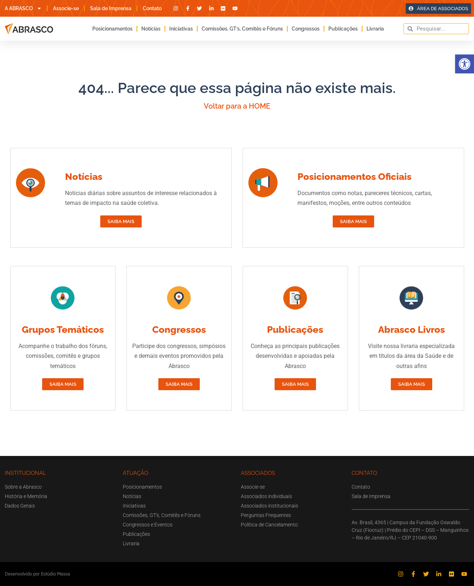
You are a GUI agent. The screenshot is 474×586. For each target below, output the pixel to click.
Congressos (306, 29)
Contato (152, 8)
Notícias (151, 29)
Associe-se (66, 8)
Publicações (343, 29)
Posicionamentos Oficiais (354, 176)
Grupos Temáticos (63, 329)
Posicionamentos (112, 29)
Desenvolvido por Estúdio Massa (37, 574)
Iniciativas (181, 29)
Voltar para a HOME (237, 106)
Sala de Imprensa (110, 8)
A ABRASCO (23, 8)
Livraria (375, 29)
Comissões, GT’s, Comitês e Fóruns (242, 29)
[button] (464, 63)
